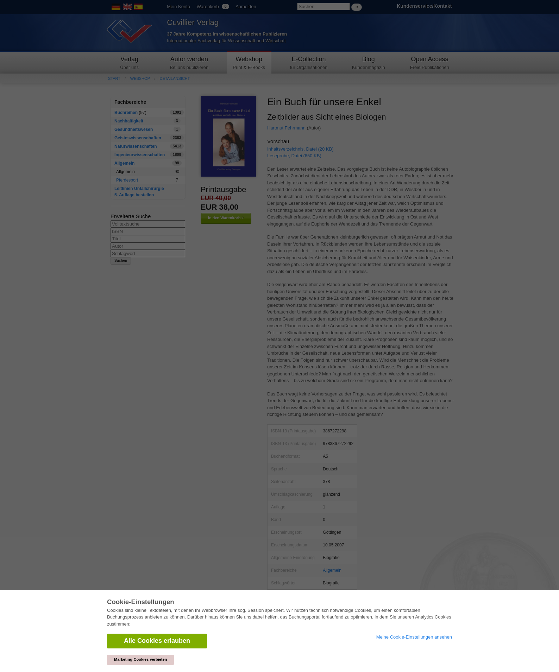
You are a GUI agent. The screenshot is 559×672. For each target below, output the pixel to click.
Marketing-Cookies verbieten (140, 659)
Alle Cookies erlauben (157, 640)
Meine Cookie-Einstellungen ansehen (414, 637)
